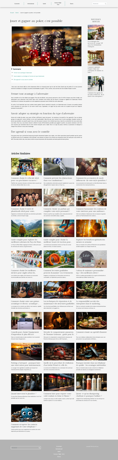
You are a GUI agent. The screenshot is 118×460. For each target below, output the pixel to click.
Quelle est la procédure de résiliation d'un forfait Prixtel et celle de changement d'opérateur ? (58, 365)
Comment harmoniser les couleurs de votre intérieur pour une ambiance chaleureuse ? (91, 211)
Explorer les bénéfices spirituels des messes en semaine (90, 241)
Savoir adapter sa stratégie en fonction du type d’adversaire (29, 76)
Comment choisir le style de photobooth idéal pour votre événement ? (22, 211)
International (30, 4)
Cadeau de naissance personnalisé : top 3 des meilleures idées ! (90, 271)
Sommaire (17, 69)
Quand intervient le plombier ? (23, 394)
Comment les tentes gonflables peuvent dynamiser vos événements (58, 271)
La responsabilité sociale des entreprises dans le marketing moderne (88, 303)
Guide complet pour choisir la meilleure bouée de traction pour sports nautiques (57, 242)
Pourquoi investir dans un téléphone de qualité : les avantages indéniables (91, 364)
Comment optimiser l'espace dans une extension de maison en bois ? (95, 69)
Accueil (12, 13)
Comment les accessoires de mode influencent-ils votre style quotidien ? (91, 179)
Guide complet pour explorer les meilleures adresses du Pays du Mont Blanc (26, 242)
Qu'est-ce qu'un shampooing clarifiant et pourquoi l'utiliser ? (89, 395)
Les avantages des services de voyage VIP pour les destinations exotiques (95, 44)
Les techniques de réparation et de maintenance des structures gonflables (59, 302)
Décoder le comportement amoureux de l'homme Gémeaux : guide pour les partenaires (59, 334)
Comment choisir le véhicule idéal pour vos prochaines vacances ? (25, 179)
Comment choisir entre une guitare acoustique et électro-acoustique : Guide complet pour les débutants (25, 303)
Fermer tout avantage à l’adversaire (23, 73)
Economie (17, 4)
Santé (44, 4)
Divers (71, 4)
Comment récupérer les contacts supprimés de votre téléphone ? (24, 425)
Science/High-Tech (58, 3)
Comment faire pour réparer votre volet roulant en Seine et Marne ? (57, 395)
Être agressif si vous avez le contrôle (23, 79)
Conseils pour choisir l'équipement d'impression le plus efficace (25, 333)
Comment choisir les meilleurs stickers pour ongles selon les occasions (23, 272)
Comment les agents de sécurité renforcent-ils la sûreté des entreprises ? (96, 94)
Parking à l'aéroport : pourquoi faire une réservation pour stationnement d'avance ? (25, 365)
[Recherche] (99, 3)
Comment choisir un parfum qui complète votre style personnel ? (57, 210)
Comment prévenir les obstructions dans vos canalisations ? (58, 179)
